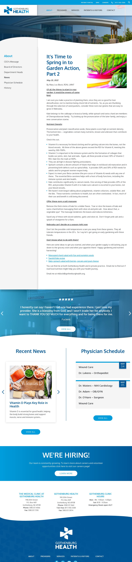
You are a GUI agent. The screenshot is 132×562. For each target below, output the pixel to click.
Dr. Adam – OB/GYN (91, 391)
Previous (2, 313)
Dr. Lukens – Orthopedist (93, 373)
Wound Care (86, 367)
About (8, 56)
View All (66, 329)
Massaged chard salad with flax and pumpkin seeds (71, 255)
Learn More (66, 473)
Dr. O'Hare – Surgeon (91, 397)
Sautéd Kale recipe (56, 258)
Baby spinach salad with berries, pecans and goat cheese (73, 261)
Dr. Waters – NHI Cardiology (95, 385)
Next (129, 313)
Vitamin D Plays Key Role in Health (29, 404)
